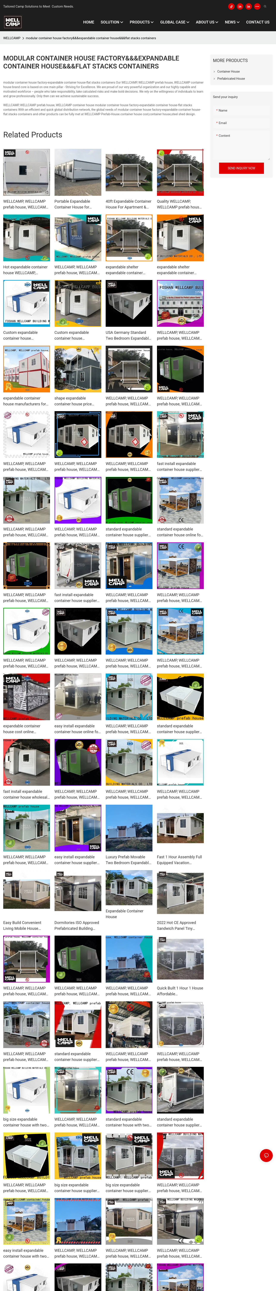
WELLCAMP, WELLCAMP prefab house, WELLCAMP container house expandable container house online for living (128, 663)
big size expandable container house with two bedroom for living (25, 1122)
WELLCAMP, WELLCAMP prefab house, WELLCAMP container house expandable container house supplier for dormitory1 (25, 991)
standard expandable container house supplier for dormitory (127, 532)
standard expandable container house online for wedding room (179, 532)
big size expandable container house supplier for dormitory (76, 1188)
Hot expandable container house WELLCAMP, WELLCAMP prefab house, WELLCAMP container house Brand (25, 270)
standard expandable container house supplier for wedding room (178, 729)
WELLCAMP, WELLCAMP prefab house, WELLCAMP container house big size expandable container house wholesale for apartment (77, 466)
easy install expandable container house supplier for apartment (76, 860)
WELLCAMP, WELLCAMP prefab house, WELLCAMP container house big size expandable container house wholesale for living (25, 1056)
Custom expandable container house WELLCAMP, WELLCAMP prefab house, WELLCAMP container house (25, 335)
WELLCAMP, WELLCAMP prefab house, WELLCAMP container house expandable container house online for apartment (129, 794)
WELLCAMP (11, 38)
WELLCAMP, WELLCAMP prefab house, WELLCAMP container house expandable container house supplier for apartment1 (77, 1122)
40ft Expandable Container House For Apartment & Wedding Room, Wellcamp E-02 (128, 204)
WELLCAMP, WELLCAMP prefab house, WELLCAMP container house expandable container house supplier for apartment (128, 401)
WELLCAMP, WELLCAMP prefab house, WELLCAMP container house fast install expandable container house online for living (78, 794)
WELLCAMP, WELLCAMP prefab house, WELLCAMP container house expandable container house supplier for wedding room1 (180, 1188)
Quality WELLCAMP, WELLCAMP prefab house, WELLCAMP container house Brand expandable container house (179, 204)
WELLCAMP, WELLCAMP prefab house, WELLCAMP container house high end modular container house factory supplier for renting (26, 204)
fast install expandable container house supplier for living (178, 466)
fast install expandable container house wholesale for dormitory (26, 794)
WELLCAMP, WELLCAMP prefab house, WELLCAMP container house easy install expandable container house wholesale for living (26, 598)
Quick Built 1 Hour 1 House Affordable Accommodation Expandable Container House (180, 991)
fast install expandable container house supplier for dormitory (76, 598)
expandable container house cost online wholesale (21, 729)
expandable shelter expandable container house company (175, 270)
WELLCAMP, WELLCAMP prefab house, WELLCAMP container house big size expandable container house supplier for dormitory (25, 466)
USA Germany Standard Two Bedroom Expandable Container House (128, 335)
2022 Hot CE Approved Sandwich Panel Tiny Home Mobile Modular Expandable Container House (176, 925)
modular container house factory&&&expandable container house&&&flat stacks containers (91, 38)
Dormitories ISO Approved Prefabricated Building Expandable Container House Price (77, 925)
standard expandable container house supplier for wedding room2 (178, 1122)
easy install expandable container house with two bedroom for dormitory (25, 1253)
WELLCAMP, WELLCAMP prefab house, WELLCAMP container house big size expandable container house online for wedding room (179, 663)
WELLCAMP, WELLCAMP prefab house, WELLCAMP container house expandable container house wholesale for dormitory (128, 991)
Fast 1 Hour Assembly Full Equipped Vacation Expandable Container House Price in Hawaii (179, 860)
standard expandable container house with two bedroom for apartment (127, 1122)
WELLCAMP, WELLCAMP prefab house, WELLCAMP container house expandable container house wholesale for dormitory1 (128, 1253)
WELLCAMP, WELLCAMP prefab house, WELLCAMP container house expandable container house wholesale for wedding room (128, 598)
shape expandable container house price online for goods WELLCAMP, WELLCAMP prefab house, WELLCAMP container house (77, 401)
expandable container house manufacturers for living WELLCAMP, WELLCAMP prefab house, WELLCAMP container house (25, 401)
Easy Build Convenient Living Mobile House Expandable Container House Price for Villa (22, 925)
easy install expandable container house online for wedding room (77, 729)
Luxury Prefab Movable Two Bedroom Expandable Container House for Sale (128, 860)
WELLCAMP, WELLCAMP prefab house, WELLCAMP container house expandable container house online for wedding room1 (25, 532)
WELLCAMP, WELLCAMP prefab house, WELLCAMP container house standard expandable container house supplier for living (179, 401)
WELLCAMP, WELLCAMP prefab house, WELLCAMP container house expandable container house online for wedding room (128, 466)
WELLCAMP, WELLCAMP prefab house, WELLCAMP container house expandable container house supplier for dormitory (179, 794)
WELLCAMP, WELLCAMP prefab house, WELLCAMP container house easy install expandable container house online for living (179, 1056)
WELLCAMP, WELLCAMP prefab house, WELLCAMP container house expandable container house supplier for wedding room (129, 729)
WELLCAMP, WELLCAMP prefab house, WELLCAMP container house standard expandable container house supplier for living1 (77, 991)
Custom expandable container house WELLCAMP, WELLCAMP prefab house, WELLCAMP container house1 (77, 335)
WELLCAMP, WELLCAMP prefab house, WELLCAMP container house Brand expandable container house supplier (77, 270)
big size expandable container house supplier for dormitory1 (127, 1188)
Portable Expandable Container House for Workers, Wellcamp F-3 (74, 204)
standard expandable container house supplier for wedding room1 (76, 1056)
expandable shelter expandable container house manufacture (124, 270)
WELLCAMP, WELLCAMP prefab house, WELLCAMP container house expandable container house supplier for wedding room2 (78, 1253)
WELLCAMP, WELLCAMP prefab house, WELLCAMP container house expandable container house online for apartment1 (25, 860)
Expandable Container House (124, 914)
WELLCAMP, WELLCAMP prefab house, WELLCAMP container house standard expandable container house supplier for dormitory (128, 1056)
